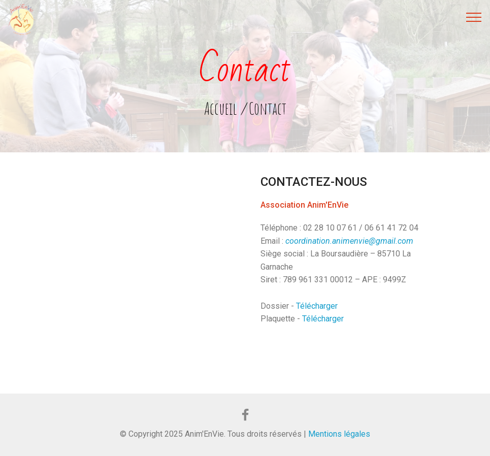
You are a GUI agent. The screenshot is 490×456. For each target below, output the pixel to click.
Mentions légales (338, 434)
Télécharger (317, 306)
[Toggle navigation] (474, 16)
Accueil (220, 108)
